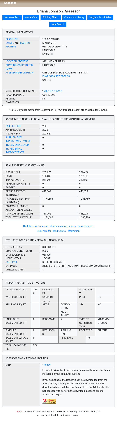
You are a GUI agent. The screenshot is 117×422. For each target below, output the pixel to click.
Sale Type (11, 262)
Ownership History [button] (74, 17)
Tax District (13, 126)
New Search (57, 24)
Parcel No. (12, 39)
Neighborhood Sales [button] (100, 17)
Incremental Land (17, 144)
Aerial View (31, 17)
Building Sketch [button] (51, 17)
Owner (9, 43)
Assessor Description (19, 72)
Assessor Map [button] (12, 17)
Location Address (16, 61)
